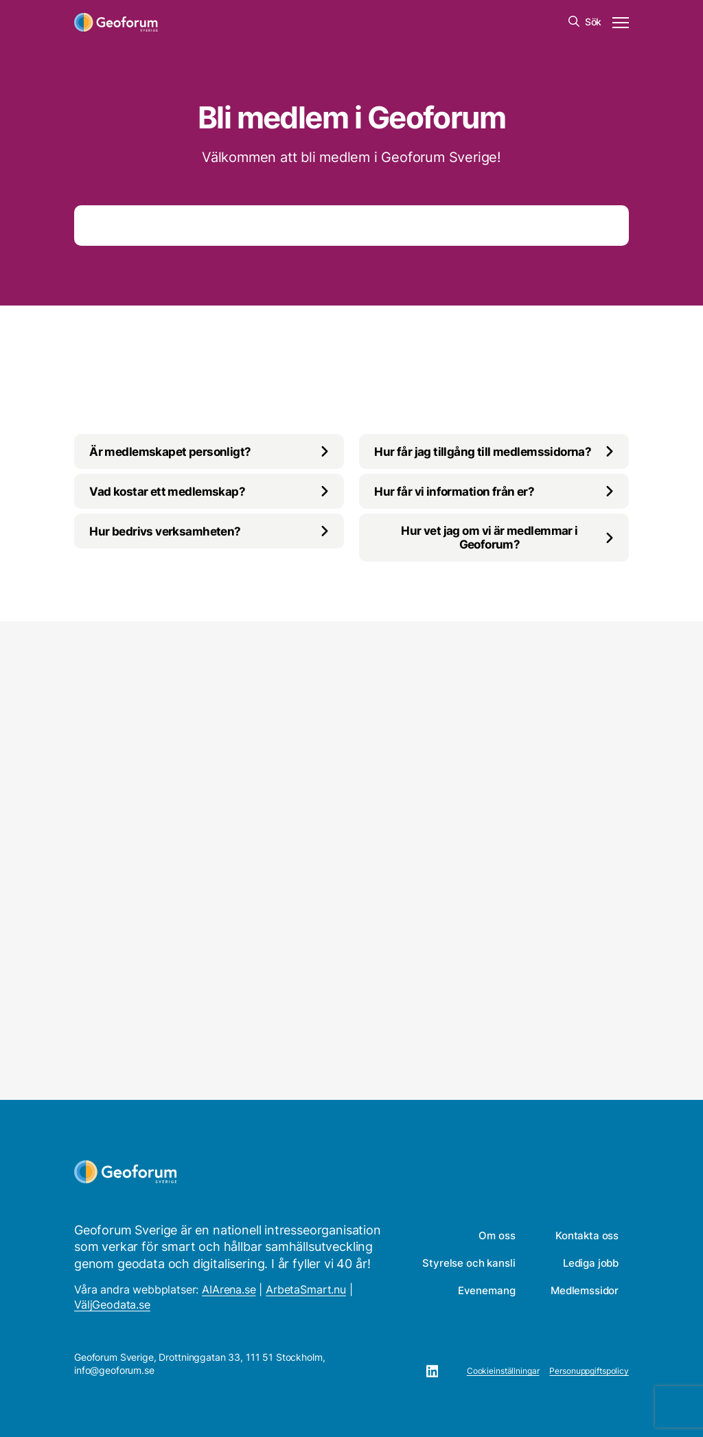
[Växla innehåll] (209, 451)
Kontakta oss (587, 1235)
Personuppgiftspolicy (589, 1371)
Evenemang (487, 1290)
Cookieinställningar (503, 1371)
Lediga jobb (591, 1262)
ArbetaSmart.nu (306, 1289)
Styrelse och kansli (468, 1262)
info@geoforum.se (114, 1370)
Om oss (497, 1235)
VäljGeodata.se (112, 1304)
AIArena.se (228, 1289)
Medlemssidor (585, 1290)
